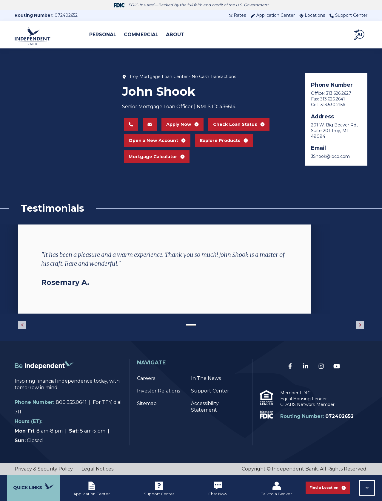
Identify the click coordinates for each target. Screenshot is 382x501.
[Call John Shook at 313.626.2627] (129, 120)
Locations (312, 15)
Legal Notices (97, 469)
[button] (359, 34)
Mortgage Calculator (157, 161)
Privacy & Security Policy (44, 469)
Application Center (272, 15)
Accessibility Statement (205, 407)
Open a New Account (158, 140)
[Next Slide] (360, 325)
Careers (146, 378)
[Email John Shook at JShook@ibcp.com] (148, 120)
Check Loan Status (241, 120)
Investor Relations (158, 391)
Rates (237, 15)
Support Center (348, 15)
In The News (206, 378)
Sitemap (147, 403)
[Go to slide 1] (191, 325)
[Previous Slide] (22, 325)
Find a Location (327, 487)
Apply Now (181, 120)
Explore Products (228, 140)
